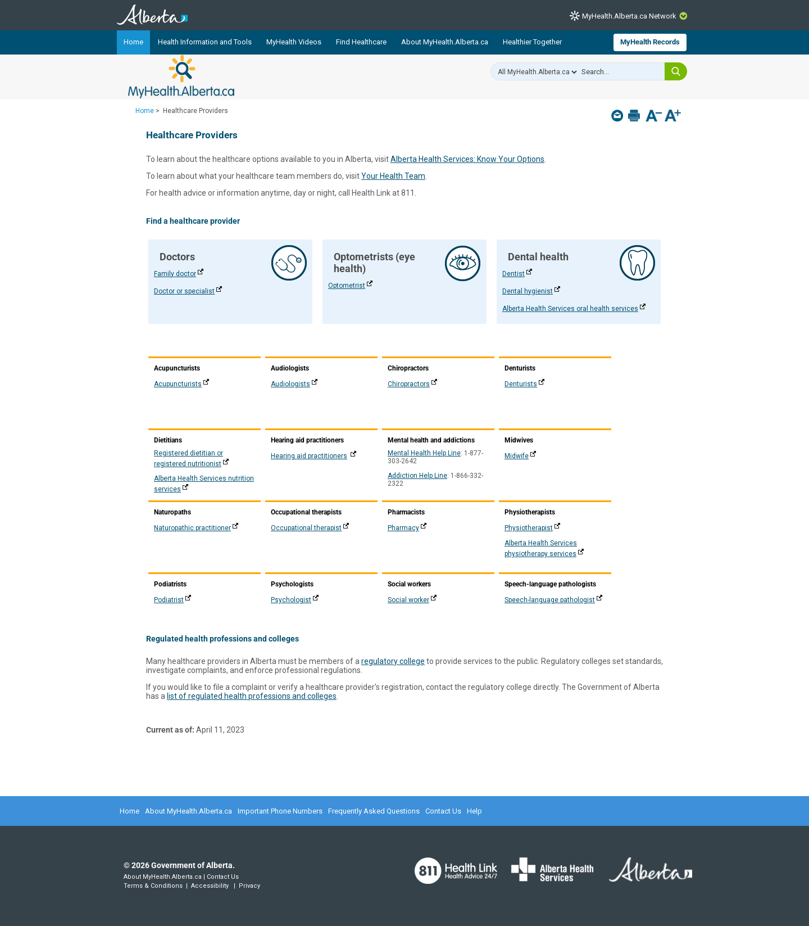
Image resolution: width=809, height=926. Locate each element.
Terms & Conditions (153, 885)
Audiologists (290, 384)
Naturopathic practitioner (192, 528)
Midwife (517, 456)
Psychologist (291, 600)
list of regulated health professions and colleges (252, 696)
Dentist (513, 274)
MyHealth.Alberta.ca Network (629, 16)
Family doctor (175, 274)
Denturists (521, 384)
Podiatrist (169, 600)
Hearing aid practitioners (309, 456)
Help (474, 811)
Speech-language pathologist (550, 600)
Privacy (249, 885)
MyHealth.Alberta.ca (181, 76)
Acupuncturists (178, 384)
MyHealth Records (650, 42)
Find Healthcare (361, 42)
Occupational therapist (306, 528)
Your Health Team (393, 175)
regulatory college (393, 661)
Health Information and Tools (205, 42)
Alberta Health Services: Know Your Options (467, 159)
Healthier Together (532, 42)
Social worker (408, 600)
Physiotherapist (529, 528)
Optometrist (346, 286)
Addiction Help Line (417, 476)
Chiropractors (409, 384)
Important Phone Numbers (280, 811)
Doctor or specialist (184, 291)
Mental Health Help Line (424, 453)
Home (133, 42)
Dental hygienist (527, 291)
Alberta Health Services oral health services (570, 309)
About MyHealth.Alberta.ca (444, 42)
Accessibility (210, 885)
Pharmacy (403, 528)
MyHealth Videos (293, 42)
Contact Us (443, 811)
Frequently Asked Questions (374, 811)
